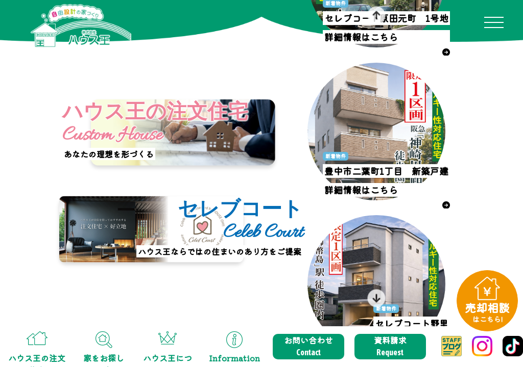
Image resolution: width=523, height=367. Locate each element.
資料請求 (390, 346)
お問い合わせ (308, 346)
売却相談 (487, 311)
